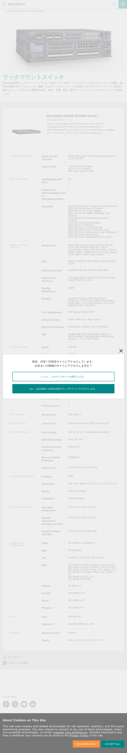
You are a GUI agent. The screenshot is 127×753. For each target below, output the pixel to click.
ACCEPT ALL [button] (113, 744)
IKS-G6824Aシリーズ (60, 119)
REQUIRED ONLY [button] (86, 744)
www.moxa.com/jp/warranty (87, 640)
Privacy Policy (79, 735)
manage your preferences (70, 732)
